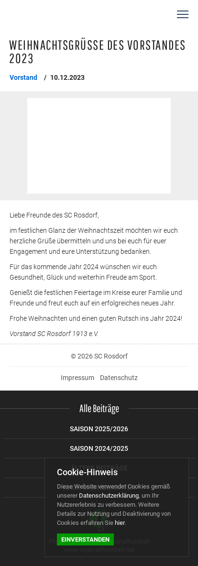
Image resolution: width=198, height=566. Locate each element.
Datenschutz (119, 377)
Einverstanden (85, 539)
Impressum (77, 377)
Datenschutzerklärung (109, 495)
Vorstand (23, 77)
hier (120, 522)
